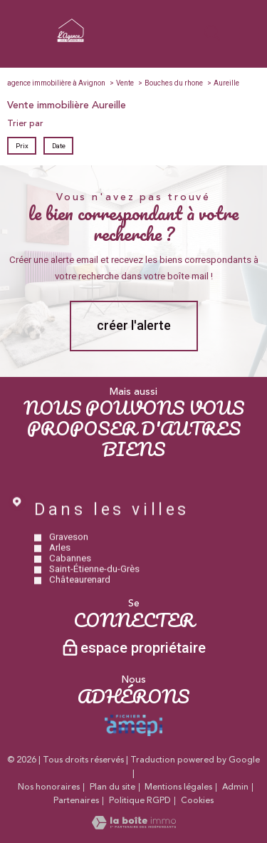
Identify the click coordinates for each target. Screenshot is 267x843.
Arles (59, 566)
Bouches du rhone (174, 83)
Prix (22, 146)
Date (58, 146)
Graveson (68, 555)
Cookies (197, 801)
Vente (125, 83)
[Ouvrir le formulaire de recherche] (212, 34)
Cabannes (70, 577)
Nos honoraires (49, 787)
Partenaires (76, 800)
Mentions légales (178, 787)
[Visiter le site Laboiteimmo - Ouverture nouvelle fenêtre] (134, 827)
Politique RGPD (140, 800)
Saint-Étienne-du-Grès (94, 587)
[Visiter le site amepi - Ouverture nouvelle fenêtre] (133, 725)
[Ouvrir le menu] (249, 33)
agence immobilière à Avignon (56, 83)
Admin (235, 787)
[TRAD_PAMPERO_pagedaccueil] (70, 43)
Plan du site (112, 787)
